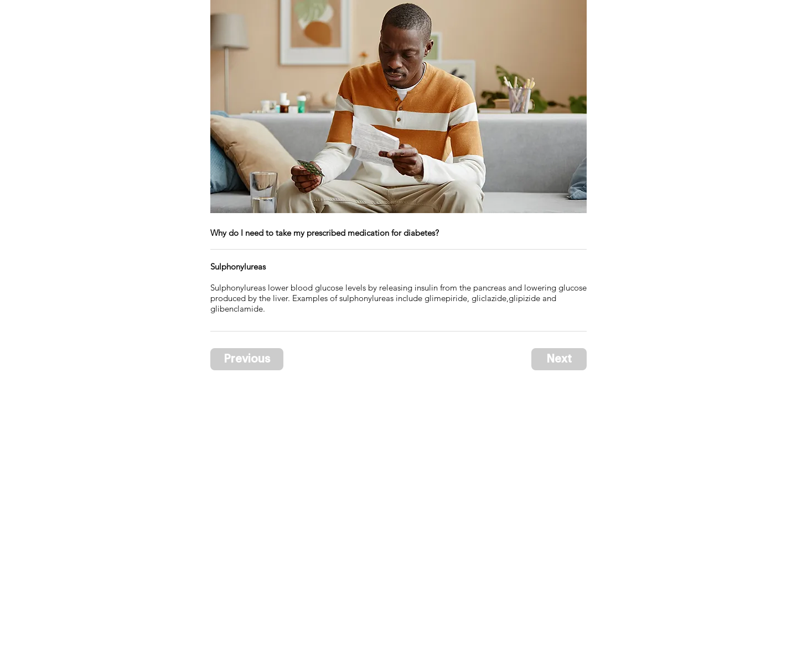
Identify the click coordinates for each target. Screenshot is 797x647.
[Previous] (246, 359)
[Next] (559, 359)
